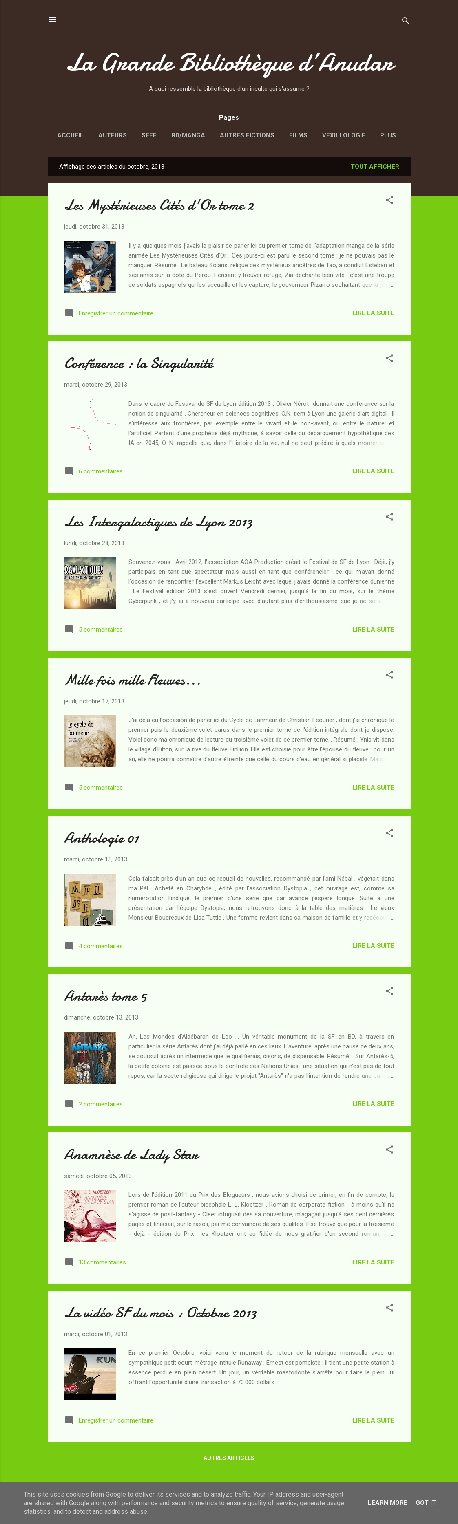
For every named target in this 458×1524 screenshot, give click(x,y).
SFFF (149, 135)
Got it (426, 1502)
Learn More (387, 1502)
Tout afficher (375, 168)
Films (298, 135)
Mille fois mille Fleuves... (132, 682)
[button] (389, 203)
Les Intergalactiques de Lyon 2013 (158, 523)
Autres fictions (247, 135)
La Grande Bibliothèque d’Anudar (229, 62)
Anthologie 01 (101, 840)
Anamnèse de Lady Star (131, 1156)
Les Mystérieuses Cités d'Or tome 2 (159, 207)
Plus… (390, 135)
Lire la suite (373, 314)
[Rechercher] (406, 22)
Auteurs (112, 135)
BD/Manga (188, 135)
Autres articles (229, 1459)
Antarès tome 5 (105, 998)
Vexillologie (343, 135)
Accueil (70, 135)
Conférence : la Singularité (138, 365)
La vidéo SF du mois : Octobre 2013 (160, 1314)
